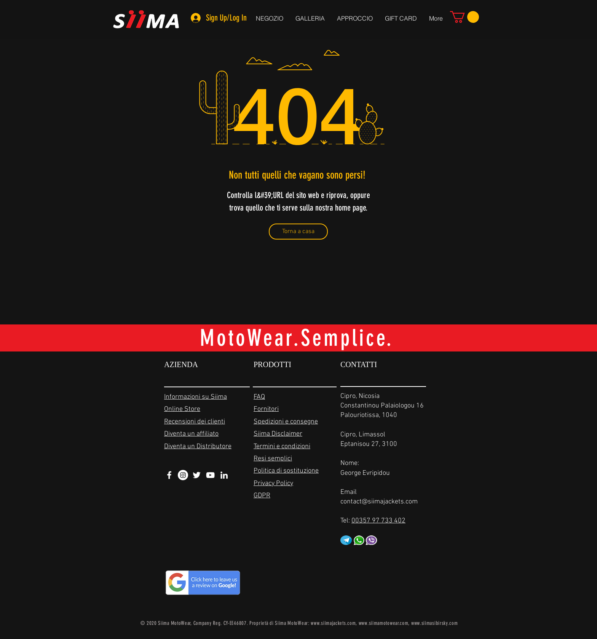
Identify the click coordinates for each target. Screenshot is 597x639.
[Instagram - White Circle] (183, 475)
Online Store (182, 409)
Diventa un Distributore (197, 446)
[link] (464, 17)
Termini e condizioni (282, 446)
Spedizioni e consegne (286, 422)
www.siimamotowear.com (384, 623)
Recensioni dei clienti (194, 422)
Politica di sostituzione (286, 471)
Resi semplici (273, 459)
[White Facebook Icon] (169, 475)
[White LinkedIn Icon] (224, 475)
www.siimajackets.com (333, 623)
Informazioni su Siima (195, 397)
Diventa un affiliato (191, 434)
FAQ (259, 397)
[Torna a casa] (298, 232)
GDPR (262, 496)
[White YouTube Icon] (210, 475)
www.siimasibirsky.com (434, 623)
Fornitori (266, 409)
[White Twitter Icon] (197, 475)
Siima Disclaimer (278, 434)
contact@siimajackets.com (379, 502)
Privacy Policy (273, 483)
